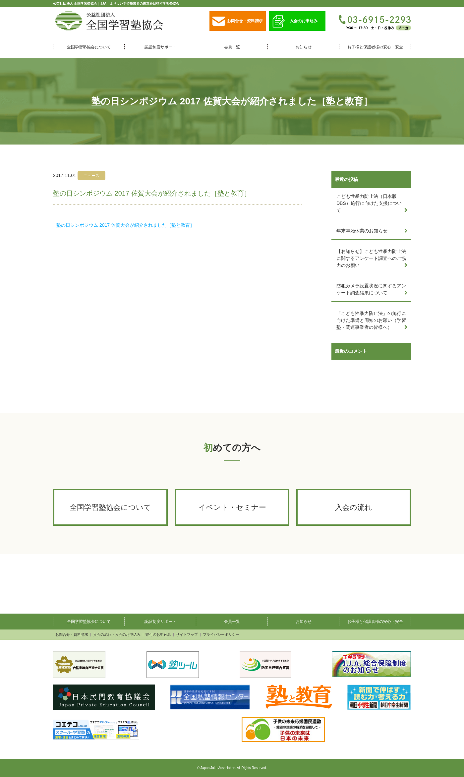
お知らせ (304, 47)
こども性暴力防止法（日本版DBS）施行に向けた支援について (369, 203)
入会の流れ (353, 507)
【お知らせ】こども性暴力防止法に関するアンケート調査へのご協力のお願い (371, 258)
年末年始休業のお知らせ (361, 230)
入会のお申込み (295, 21)
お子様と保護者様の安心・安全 (375, 47)
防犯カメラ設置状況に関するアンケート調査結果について (371, 289)
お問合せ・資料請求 (237, 21)
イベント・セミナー (232, 507)
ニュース (91, 175)
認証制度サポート (160, 47)
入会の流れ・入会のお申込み (117, 634)
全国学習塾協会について (89, 47)
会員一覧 (232, 47)
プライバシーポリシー (221, 634)
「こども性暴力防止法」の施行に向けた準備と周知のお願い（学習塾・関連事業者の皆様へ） (371, 320)
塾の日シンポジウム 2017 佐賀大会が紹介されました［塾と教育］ (125, 225)
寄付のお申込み (158, 634)
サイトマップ (187, 634)
